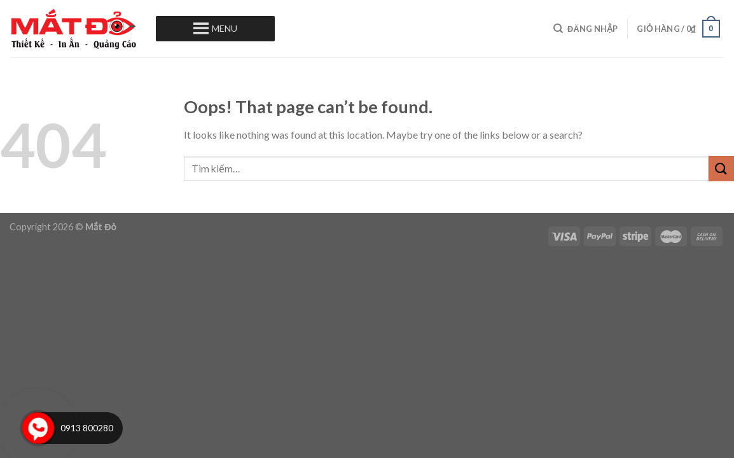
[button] (224, 28)
